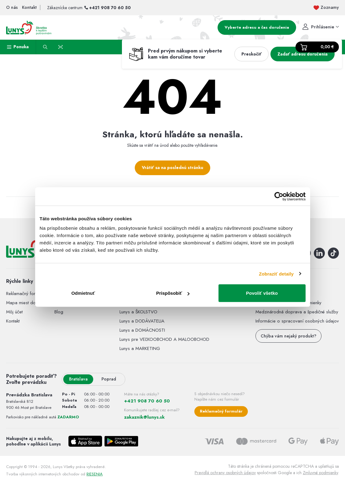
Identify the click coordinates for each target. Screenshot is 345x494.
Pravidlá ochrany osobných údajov (225, 473)
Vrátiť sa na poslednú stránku (172, 167)
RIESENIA (94, 474)
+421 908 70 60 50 (110, 8)
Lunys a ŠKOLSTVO (138, 311)
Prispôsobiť (172, 293)
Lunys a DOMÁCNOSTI (142, 330)
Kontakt (13, 321)
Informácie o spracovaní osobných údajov (297, 321)
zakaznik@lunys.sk (144, 417)
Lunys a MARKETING (139, 348)
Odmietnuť (83, 293)
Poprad (108, 379)
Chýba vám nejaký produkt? (288, 336)
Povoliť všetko (262, 293)
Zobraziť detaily (276, 273)
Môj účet (14, 311)
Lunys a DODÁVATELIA (141, 321)
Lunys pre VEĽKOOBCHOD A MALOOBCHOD (164, 339)
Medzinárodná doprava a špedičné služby (296, 311)
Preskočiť (251, 54)
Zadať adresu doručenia (302, 54)
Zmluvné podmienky (320, 473)
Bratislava (78, 379)
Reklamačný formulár (26, 293)
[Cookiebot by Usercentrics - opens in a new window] (279, 196)
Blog (58, 311)
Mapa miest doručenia (28, 302)
